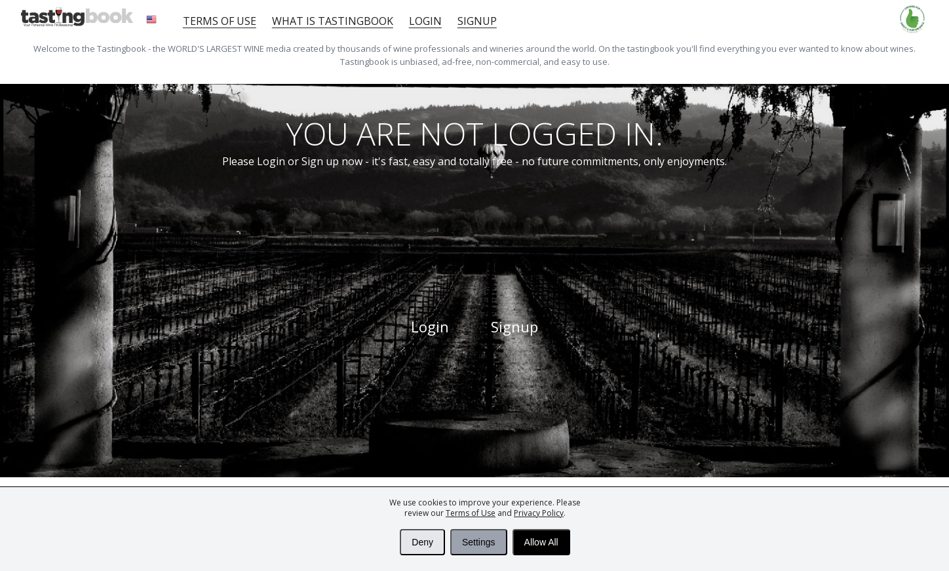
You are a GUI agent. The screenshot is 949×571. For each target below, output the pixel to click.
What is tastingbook (332, 21)
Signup (477, 21)
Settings (478, 542)
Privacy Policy (539, 513)
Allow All (541, 542)
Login (425, 21)
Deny (422, 542)
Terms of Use (470, 513)
